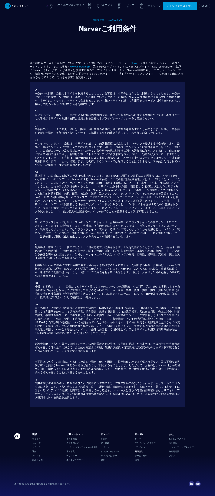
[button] (48, 435)
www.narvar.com (80, 66)
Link (134, 63)
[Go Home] (17, 447)
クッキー (139, 439)
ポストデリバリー (74, 459)
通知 (34, 451)
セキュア (36, 443)
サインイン (154, 6)
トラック (36, 447)
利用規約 (139, 451)
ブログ (104, 439)
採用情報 (173, 443)
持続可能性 (174, 451)
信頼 (137, 459)
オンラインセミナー (110, 451)
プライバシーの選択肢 (145, 443)
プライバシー (141, 447)
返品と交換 (37, 459)
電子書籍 (105, 443)
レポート (105, 447)
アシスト (36, 455)
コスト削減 (71, 439)
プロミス (36, 439)
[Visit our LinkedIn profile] (191, 483)
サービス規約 (141, 455)
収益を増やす (72, 443)
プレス (172, 455)
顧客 (103, 459)
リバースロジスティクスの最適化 (82, 447)
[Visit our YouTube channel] (198, 483)
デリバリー (71, 455)
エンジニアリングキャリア (181, 447)
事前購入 (70, 451)
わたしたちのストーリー (180, 439)
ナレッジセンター (109, 455)
